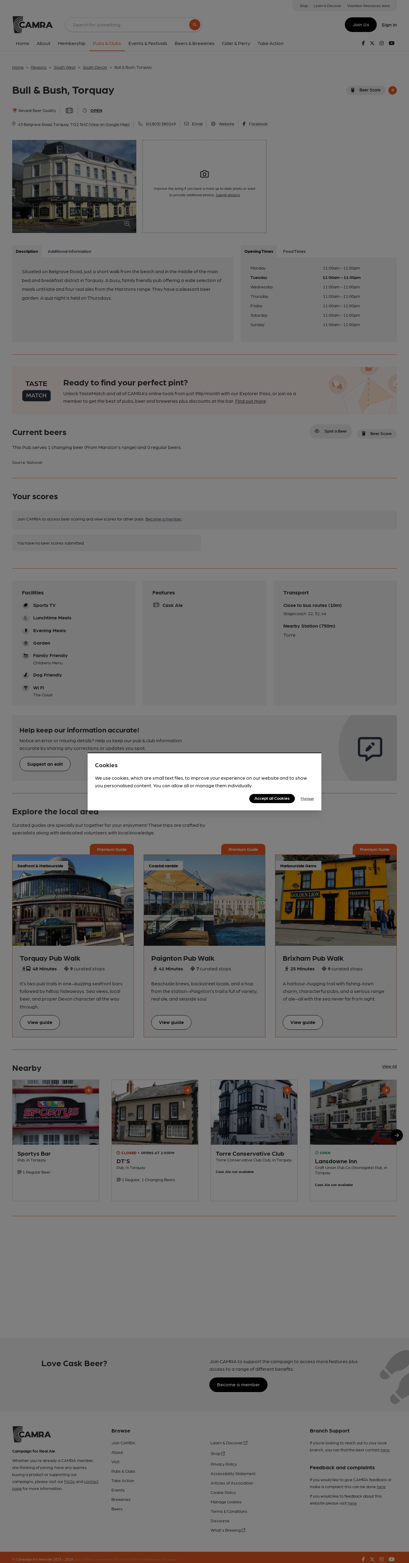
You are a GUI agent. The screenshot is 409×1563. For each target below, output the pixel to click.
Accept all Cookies (272, 797)
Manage (307, 798)
